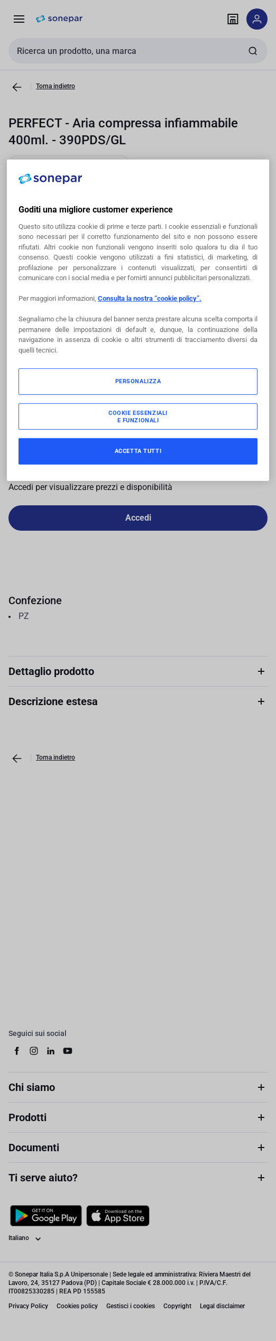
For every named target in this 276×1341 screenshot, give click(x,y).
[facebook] (16, 1050)
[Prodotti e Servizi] (19, 19)
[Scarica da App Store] (118, 1215)
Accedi (138, 518)
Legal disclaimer (222, 1306)
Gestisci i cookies (130, 1306)
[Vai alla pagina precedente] (16, 87)
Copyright (177, 1306)
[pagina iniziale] (59, 19)
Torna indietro (55, 86)
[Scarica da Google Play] (46, 1215)
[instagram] (33, 1050)
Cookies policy (77, 1306)
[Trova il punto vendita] (232, 19)
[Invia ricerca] (252, 50)
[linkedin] (50, 1050)
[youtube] (67, 1050)
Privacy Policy (28, 1306)
